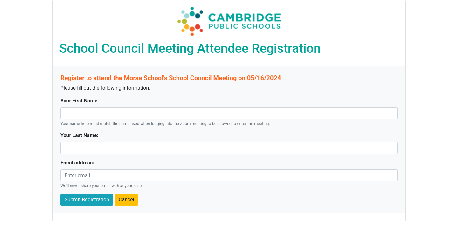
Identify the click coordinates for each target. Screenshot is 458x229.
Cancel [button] (126, 200)
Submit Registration (87, 200)
